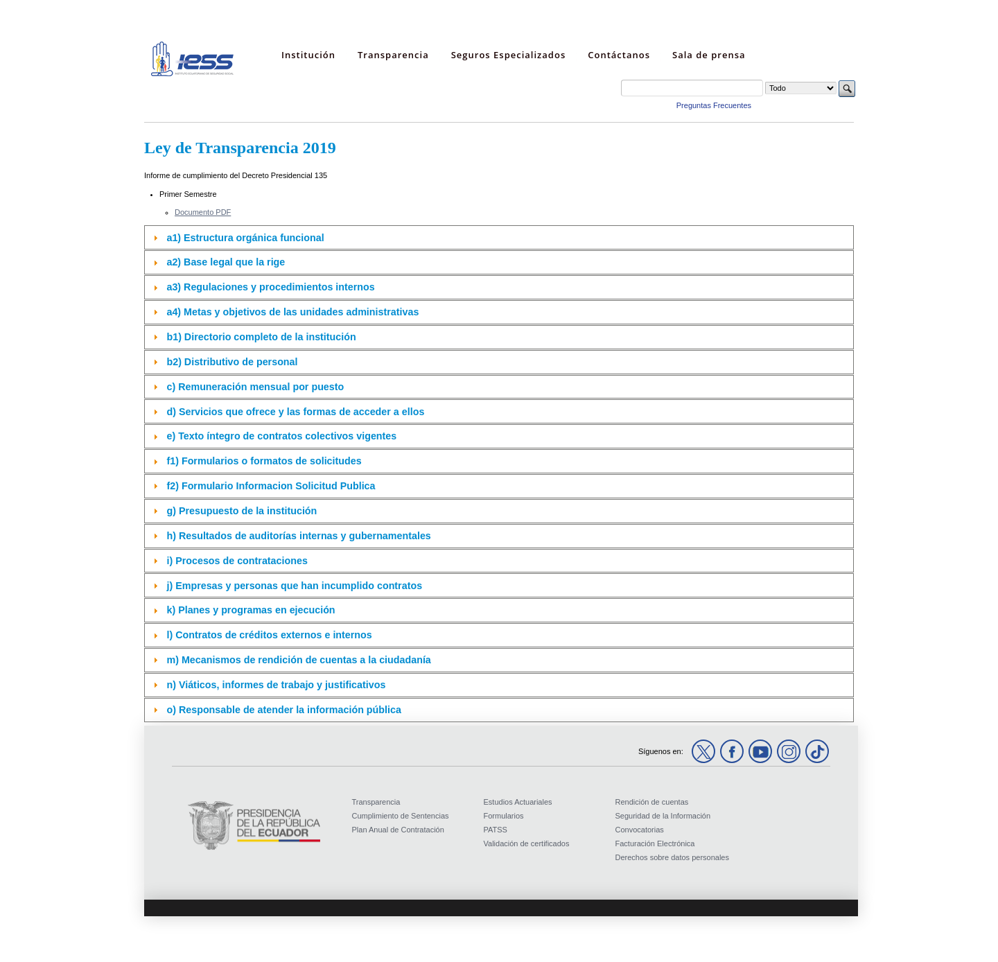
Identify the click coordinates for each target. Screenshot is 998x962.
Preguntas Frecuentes (713, 105)
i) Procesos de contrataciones (236, 560)
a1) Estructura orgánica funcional (245, 237)
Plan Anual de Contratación (398, 829)
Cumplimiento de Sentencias (400, 816)
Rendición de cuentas (652, 802)
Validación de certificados (527, 843)
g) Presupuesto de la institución (241, 510)
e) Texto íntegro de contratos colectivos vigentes (281, 435)
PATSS (495, 829)
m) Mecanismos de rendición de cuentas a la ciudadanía (298, 659)
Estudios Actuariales (518, 802)
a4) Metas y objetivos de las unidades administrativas (292, 311)
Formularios (504, 816)
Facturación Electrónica (655, 843)
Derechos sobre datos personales (672, 857)
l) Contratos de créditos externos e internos (268, 634)
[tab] (499, 237)
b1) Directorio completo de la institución (261, 336)
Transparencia (376, 802)
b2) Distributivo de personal (231, 361)
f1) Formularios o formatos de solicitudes (263, 460)
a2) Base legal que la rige (225, 262)
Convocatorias (639, 829)
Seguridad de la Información (663, 816)
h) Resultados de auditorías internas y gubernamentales (298, 535)
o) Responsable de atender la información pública (283, 709)
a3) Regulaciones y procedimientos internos (270, 286)
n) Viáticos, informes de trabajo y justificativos (275, 684)
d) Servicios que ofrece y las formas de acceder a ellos (295, 411)
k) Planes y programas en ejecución (250, 609)
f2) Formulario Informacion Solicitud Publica (270, 485)
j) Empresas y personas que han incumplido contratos (294, 585)
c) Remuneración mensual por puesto (255, 386)
